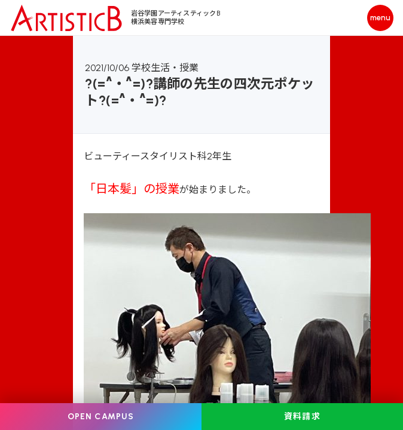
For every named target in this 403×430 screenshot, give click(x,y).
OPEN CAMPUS (101, 416)
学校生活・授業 (165, 67)
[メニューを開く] (380, 18)
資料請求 (302, 416)
